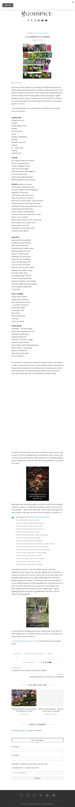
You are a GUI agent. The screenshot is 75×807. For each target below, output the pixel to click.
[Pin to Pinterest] (48, 662)
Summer (49, 653)
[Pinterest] (39, 20)
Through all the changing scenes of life (25, 641)
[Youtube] (42, 20)
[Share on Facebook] (43, 662)
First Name (15, 747)
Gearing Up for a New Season (34, 653)
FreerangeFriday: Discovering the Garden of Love (24, 710)
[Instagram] (35, 20)
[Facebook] (28, 20)
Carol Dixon (18, 83)
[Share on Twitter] (45, 662)
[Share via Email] (50, 662)
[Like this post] (41, 662)
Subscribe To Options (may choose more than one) (30, 764)
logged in (24, 730)
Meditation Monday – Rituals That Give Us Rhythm (51, 710)
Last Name (15, 755)
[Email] (46, 20)
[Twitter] (32, 20)
